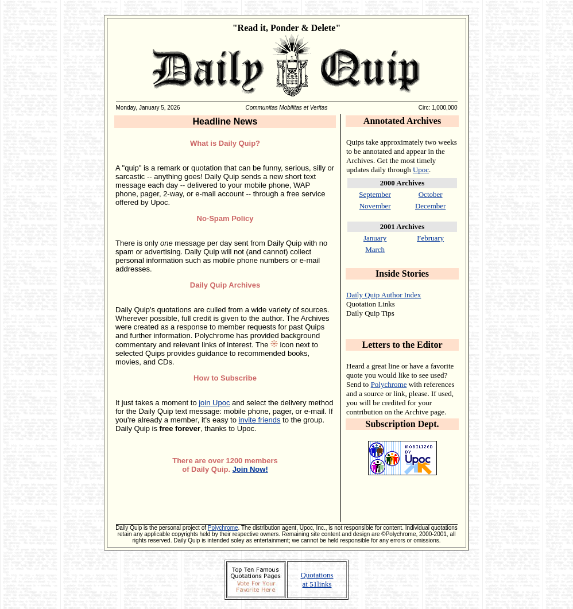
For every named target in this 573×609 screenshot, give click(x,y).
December (430, 205)
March (375, 249)
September (375, 194)
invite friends (260, 420)
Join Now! (250, 469)
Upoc (421, 169)
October (431, 194)
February (430, 238)
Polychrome (389, 384)
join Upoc (214, 402)
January (374, 238)
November (375, 205)
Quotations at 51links (316, 579)
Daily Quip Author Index (383, 294)
